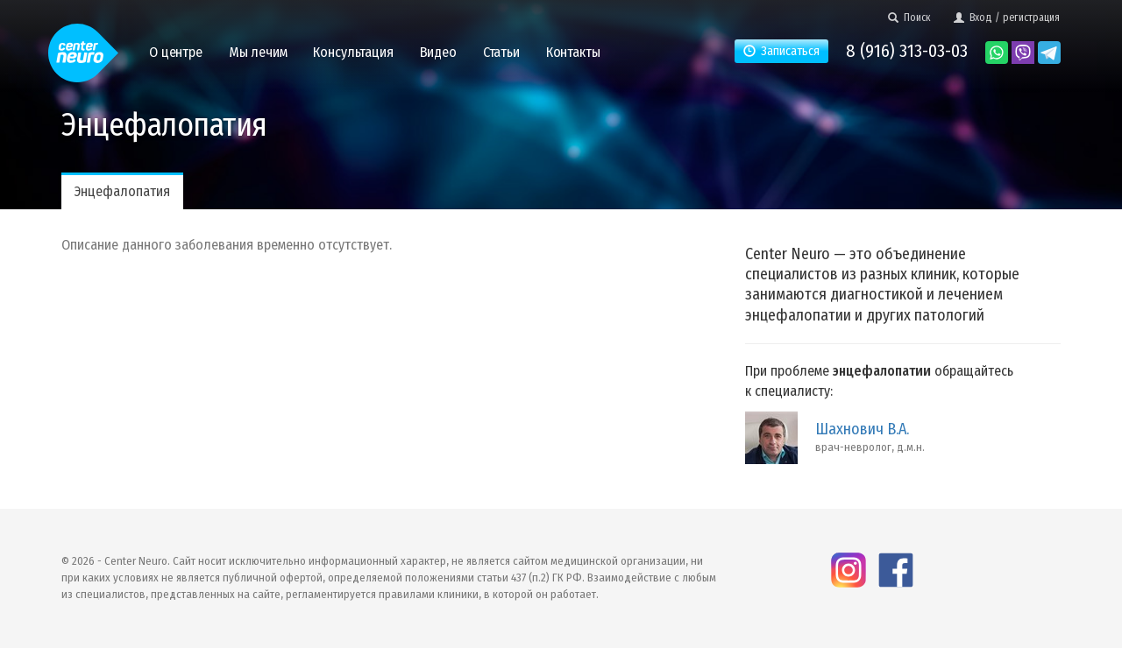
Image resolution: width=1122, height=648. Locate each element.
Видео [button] (438, 52)
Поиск (909, 17)
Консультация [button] (353, 52)
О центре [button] (175, 52)
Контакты (573, 52)
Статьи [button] (501, 52)
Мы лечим (258, 52)
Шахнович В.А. (862, 429)
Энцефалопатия (122, 191)
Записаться (781, 51)
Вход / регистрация (1007, 17)
